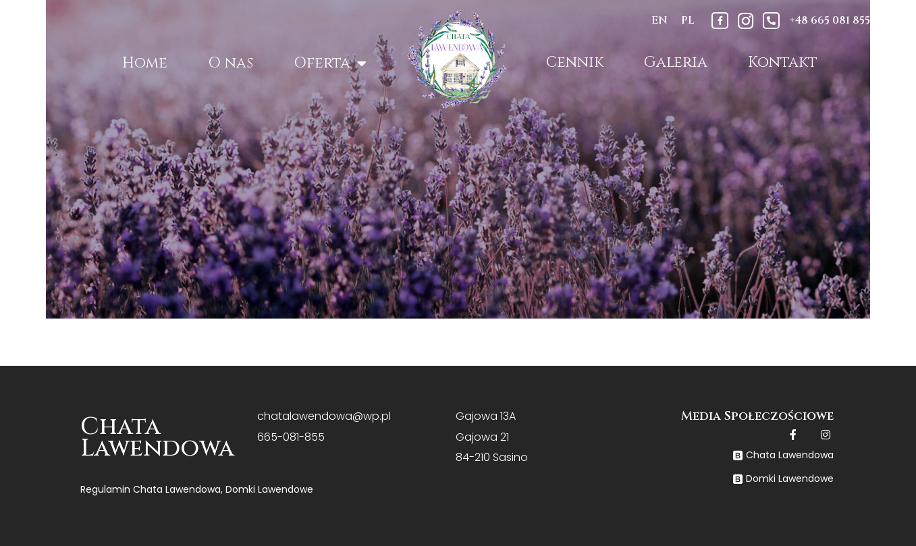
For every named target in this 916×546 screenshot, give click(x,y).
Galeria (675, 62)
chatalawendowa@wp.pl (324, 416)
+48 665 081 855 (830, 20)
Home (144, 63)
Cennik (574, 62)
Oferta (330, 63)
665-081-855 (291, 437)
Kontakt (782, 62)
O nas (230, 63)
